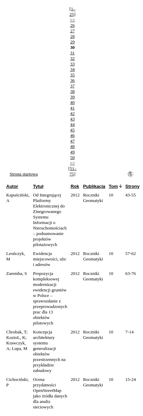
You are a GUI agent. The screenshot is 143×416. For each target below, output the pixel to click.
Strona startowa (24, 174)
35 (72, 74)
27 (72, 30)
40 (72, 102)
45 (72, 129)
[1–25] (72, 11)
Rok (74, 186)
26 (72, 25)
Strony (132, 186)
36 (72, 80)
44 (72, 124)
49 (72, 151)
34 (72, 69)
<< (72, 19)
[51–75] (72, 171)
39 (72, 96)
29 (72, 41)
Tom (113, 186)
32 (72, 58)
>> (72, 163)
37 (72, 85)
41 (72, 107)
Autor (12, 186)
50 (72, 157)
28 (72, 36)
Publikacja (94, 186)
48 (72, 146)
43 (72, 118)
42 (72, 113)
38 (72, 91)
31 (72, 52)
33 (72, 63)
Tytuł (38, 186)
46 (72, 135)
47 (72, 140)
